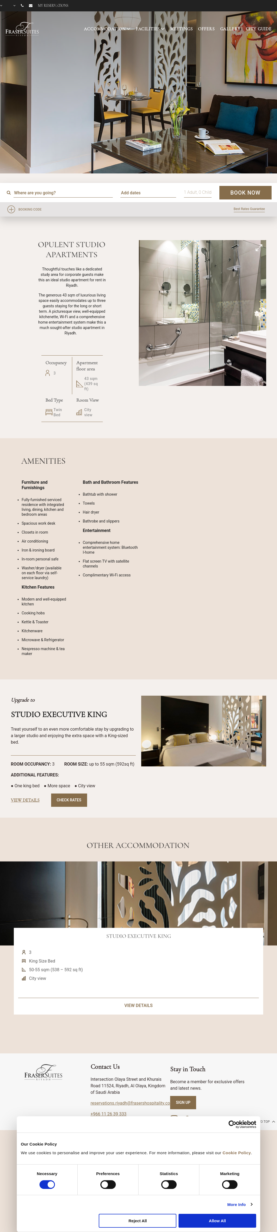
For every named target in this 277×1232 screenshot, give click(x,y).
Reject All (137, 1220)
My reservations (53, 6)
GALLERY (230, 29)
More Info (236, 1204)
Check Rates (69, 800)
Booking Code (30, 209)
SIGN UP (183, 1102)
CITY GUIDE (259, 29)
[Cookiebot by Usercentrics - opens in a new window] (232, 1124)
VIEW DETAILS (138, 1028)
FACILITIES (148, 29)
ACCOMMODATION (105, 29)
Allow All (217, 1220)
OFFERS (206, 29)
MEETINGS (181, 29)
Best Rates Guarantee (249, 209)
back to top (262, 1121)
